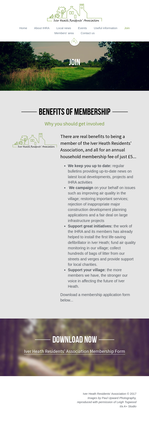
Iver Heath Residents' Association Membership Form (74, 351)
